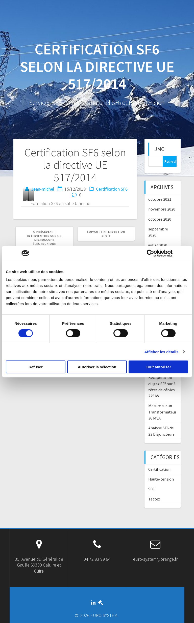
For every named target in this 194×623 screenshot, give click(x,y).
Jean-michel (42, 189)
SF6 (124, 189)
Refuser (36, 367)
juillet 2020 (157, 245)
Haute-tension (161, 479)
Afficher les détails (161, 351)
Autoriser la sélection (97, 367)
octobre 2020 (159, 219)
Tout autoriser (158, 367)
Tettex (154, 498)
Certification (108, 189)
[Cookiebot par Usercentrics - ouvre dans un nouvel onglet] (150, 253)
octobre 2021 (159, 199)
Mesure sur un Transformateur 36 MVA (162, 412)
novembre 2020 (161, 209)
